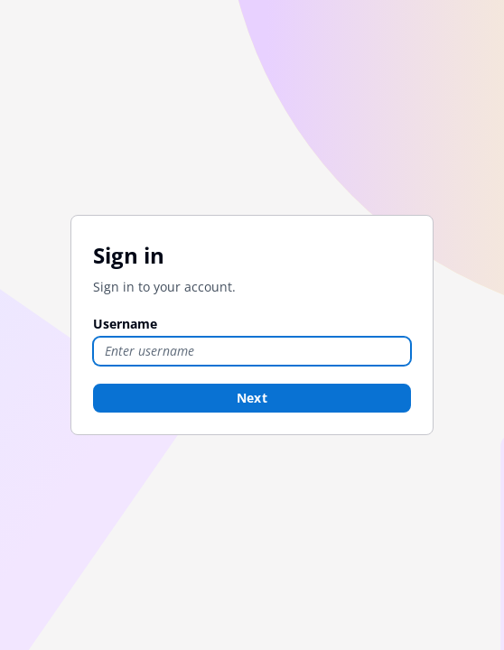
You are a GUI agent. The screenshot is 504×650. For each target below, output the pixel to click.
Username (125, 323)
